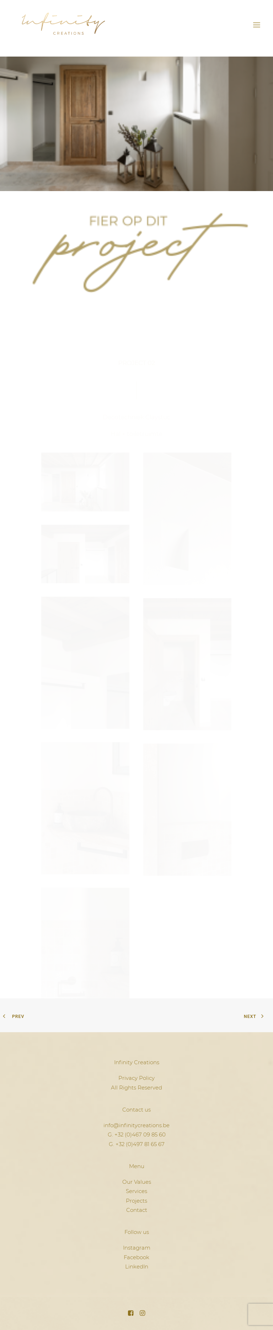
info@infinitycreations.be (136, 1125)
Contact (136, 1210)
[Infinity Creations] (63, 24)
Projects (136, 1200)
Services (136, 1191)
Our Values (136, 1181)
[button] (256, 25)
